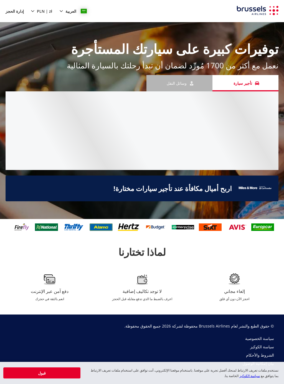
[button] (73, 11)
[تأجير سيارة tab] (245, 83)
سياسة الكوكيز (249, 375)
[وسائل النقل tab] (179, 83)
